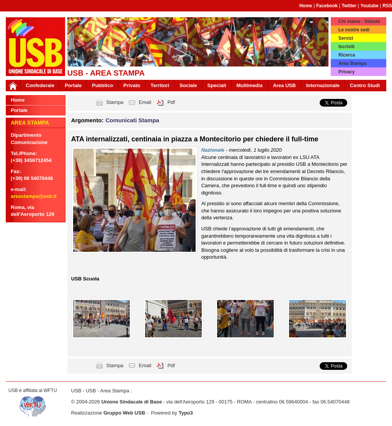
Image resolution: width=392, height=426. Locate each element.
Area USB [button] (284, 85)
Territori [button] (159, 85)
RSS (387, 5)
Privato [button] (131, 85)
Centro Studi (365, 85)
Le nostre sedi (353, 29)
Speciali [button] (216, 85)
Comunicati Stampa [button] (132, 120)
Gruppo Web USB (124, 413)
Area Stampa (352, 63)
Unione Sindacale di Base (131, 402)
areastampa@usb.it (34, 196)
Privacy (346, 72)
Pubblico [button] (102, 85)
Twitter (349, 5)
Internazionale (323, 85)
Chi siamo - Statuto (359, 21)
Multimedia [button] (250, 85)
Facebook (327, 5)
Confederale (40, 85)
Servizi (345, 38)
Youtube (370, 5)
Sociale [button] (188, 85)
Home (305, 5)
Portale (73, 85)
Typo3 (185, 413)
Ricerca (346, 55)
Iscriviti (346, 46)
